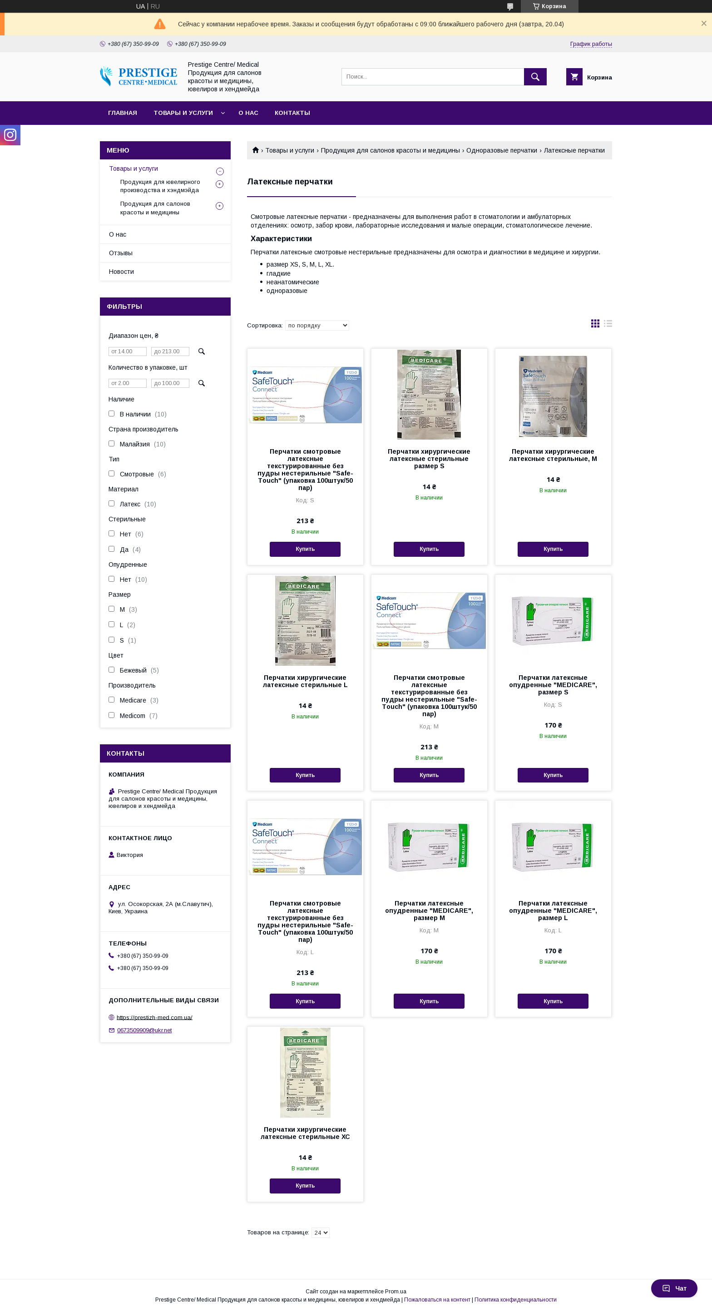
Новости (121, 271)
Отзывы (121, 253)
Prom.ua (395, 1291)
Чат (674, 1288)
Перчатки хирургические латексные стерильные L (305, 681)
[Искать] (535, 76)
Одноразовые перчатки (501, 150)
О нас (248, 112)
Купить (305, 549)
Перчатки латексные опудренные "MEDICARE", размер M (429, 910)
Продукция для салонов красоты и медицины (390, 150)
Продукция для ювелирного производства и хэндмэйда (160, 185)
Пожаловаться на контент (437, 1300)
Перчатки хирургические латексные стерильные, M (553, 455)
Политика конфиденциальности (516, 1300)
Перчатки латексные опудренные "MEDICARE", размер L (553, 910)
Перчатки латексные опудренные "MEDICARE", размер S (553, 685)
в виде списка (608, 325)
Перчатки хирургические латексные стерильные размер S (429, 459)
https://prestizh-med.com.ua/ (155, 1017)
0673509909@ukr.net (144, 1030)
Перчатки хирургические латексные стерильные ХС (305, 1133)
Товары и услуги (183, 112)
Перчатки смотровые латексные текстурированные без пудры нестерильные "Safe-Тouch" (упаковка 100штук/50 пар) (305, 469)
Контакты (292, 112)
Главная (122, 112)
